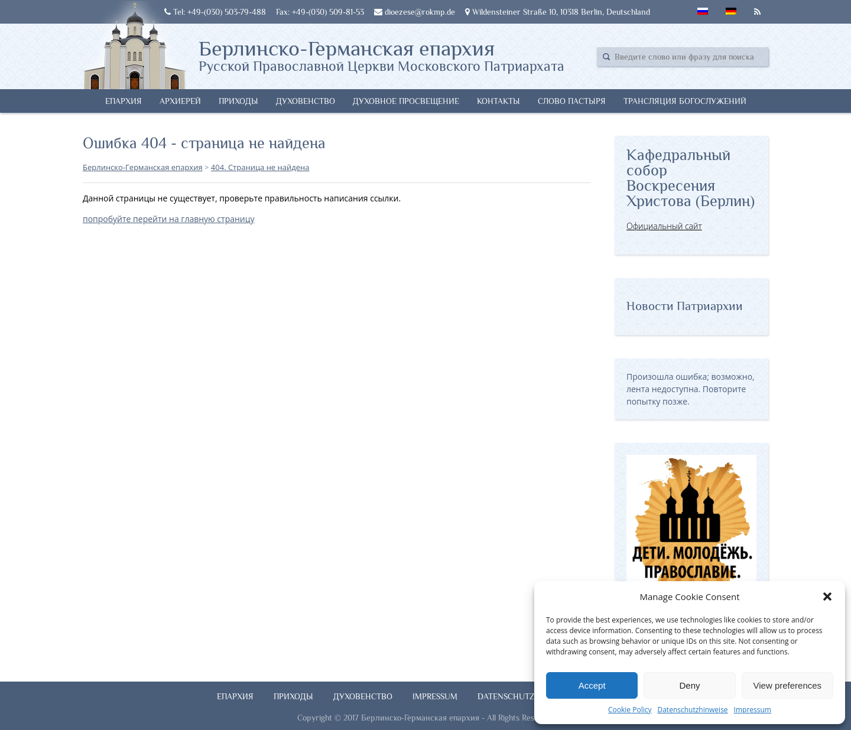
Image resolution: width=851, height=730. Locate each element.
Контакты (498, 101)
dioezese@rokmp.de (414, 12)
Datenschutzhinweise (692, 710)
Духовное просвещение (406, 101)
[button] (827, 596)
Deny (689, 685)
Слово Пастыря (572, 101)
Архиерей (180, 101)
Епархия (123, 101)
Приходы (238, 101)
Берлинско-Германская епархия (381, 55)
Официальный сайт (664, 226)
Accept (592, 685)
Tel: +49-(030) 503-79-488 (215, 12)
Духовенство (305, 101)
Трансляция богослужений (684, 101)
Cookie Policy (629, 710)
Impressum (752, 710)
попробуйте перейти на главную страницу (169, 218)
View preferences (787, 685)
